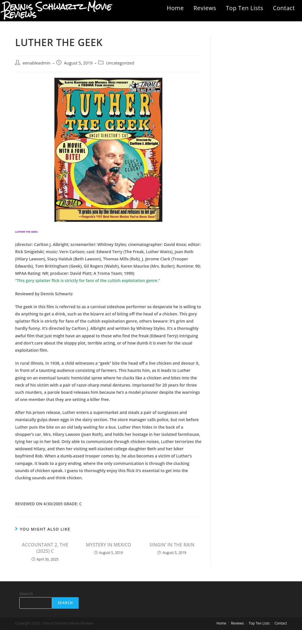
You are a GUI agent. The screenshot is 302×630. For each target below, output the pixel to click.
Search (26, 593)
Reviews (204, 8)
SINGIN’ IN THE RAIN (171, 545)
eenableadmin (36, 63)
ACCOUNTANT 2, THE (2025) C (45, 548)
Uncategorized (120, 63)
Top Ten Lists (244, 8)
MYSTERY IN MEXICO (108, 545)
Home (175, 8)
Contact (284, 8)
